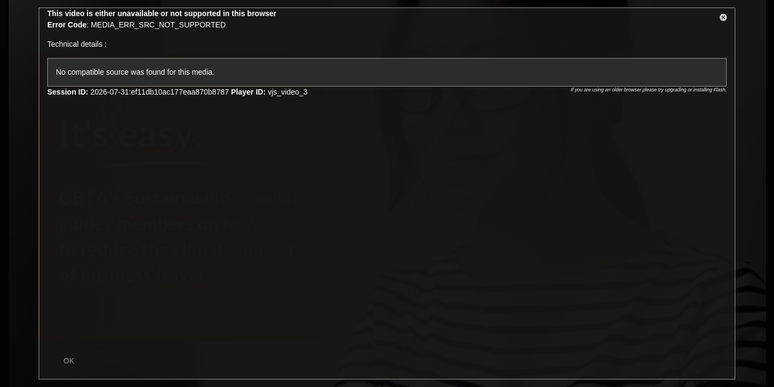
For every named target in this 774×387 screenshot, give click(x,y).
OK (68, 360)
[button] (723, 19)
